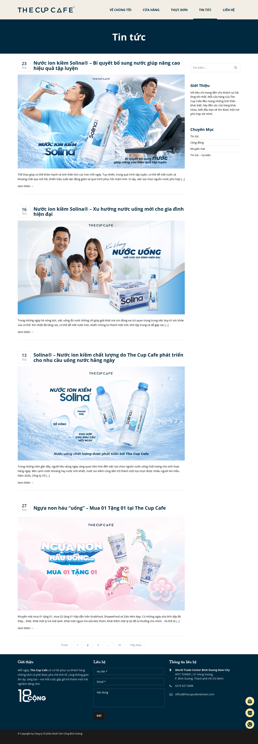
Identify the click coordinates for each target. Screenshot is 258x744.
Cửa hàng (151, 9)
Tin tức (205, 9)
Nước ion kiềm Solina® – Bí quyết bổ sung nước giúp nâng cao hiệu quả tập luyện (106, 65)
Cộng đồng (197, 142)
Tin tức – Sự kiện (200, 155)
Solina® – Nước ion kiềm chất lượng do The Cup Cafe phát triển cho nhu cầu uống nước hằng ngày (108, 357)
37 (119, 645)
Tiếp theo (136, 645)
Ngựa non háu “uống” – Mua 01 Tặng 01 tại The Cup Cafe (99, 508)
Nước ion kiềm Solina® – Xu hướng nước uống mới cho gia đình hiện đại (108, 211)
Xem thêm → (26, 186)
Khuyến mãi (197, 149)
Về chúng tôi (120, 9)
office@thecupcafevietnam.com (192, 695)
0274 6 (177, 686)
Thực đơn (179, 9)
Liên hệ (229, 9)
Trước (64, 645)
